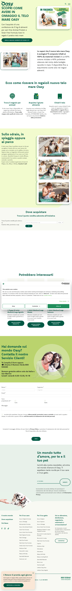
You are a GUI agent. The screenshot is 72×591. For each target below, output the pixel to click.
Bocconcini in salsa (42, 538)
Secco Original (40, 519)
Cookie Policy (48, 295)
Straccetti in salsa (23, 551)
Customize (36, 306)
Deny (13, 306)
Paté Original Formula (24, 535)
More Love (40, 562)
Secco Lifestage (23, 521)
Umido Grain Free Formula (25, 545)
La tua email (40, 481)
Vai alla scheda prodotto (15, 323)
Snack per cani (23, 559)
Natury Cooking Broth (42, 557)
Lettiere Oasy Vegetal (42, 570)
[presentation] (12, 423)
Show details (63, 301)
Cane (16, 402)
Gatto (45, 402)
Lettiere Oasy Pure (41, 567)
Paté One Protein (23, 540)
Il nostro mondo (7, 516)
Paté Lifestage (22, 537)
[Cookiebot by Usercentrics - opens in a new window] (62, 284)
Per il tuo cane (24, 516)
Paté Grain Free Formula (25, 543)
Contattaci (61, 540)
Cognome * (40, 387)
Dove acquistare (7, 519)
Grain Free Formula (24, 529)
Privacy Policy (34, 429)
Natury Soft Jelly (23, 553)
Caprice (39, 543)
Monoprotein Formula (24, 524)
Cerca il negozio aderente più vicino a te (17, 40)
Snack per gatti (40, 565)
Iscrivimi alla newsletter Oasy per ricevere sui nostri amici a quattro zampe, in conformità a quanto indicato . (34, 415)
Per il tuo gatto (42, 516)
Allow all (58, 306)
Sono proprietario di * (6, 400)
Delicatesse (40, 549)
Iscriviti (65, 482)
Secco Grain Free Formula (25, 532)
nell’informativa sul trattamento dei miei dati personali (39, 416)
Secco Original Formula (25, 519)
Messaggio (5, 405)
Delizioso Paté (23, 548)
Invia (36, 439)
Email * (4, 393)
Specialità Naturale (24, 556)
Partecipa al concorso (13, 585)
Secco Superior (41, 521)
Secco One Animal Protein (25, 527)
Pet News (5, 523)
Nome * (4, 387)
